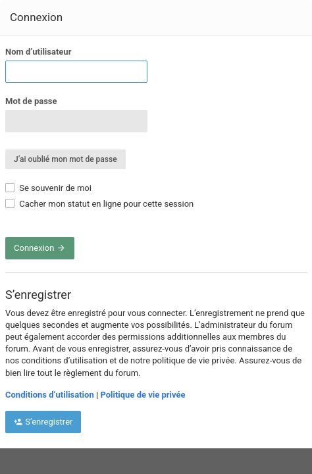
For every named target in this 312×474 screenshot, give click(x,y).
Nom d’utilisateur (38, 52)
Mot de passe (31, 101)
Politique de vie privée (142, 395)
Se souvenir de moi (48, 188)
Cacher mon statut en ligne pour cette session (99, 204)
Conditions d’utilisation (49, 395)
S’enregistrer (43, 422)
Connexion (40, 248)
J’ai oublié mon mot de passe (65, 159)
